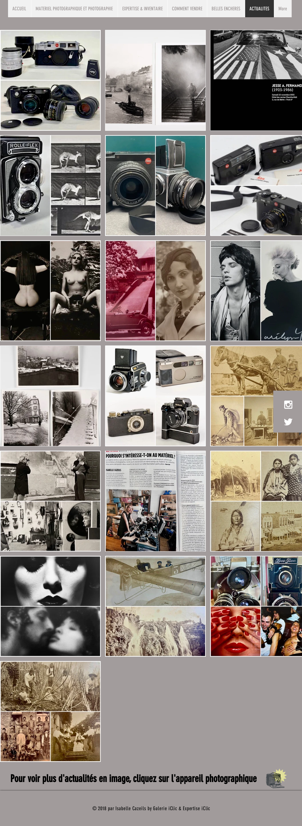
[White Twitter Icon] (288, 422)
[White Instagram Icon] (288, 404)
